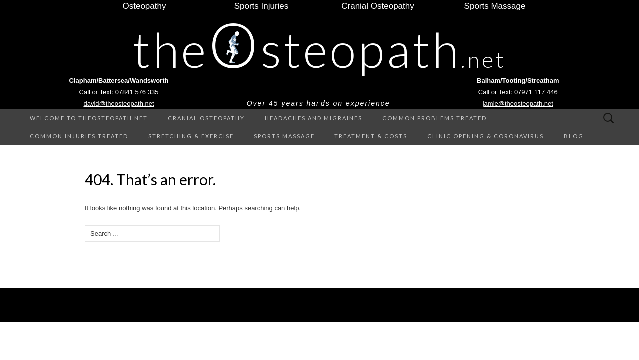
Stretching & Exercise (191, 136)
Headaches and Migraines (313, 118)
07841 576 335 (137, 92)
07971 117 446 (536, 92)
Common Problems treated (434, 118)
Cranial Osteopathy (206, 118)
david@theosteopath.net (118, 104)
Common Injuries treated (79, 136)
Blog (574, 136)
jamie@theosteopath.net (518, 104)
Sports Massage (284, 136)
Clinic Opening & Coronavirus (485, 136)
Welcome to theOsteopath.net (89, 118)
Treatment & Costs (370, 136)
